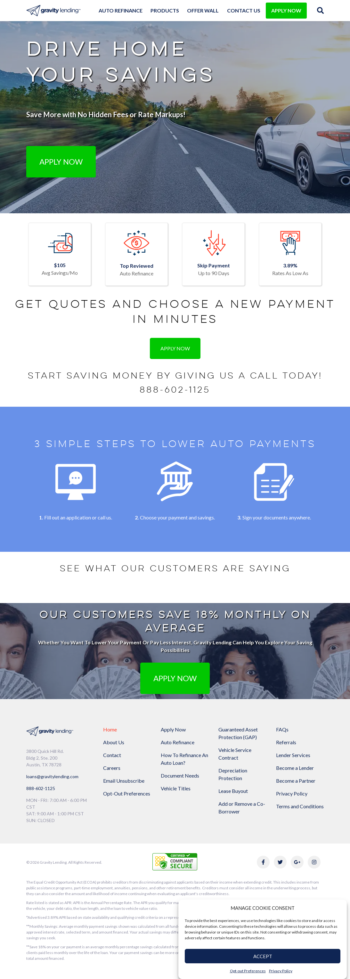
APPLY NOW (286, 10)
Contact (112, 755)
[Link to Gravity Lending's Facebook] (263, 862)
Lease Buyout (233, 791)
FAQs (282, 729)
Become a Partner (295, 781)
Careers (111, 768)
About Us (113, 742)
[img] (320, 10)
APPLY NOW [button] (175, 678)
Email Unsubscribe (123, 781)
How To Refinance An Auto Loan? (184, 759)
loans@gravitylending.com (52, 776)
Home (110, 729)
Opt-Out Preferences (126, 793)
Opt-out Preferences (248, 970)
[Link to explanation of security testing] (174, 861)
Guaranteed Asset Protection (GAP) (238, 733)
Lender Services (293, 755)
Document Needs (180, 775)
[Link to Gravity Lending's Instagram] (314, 862)
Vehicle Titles (176, 788)
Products (165, 10)
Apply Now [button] (61, 161)
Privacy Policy (280, 970)
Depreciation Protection (232, 774)
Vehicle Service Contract (234, 754)
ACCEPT (262, 956)
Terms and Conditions (300, 806)
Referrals (286, 742)
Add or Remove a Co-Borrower (241, 807)
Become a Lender (295, 768)
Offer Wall (203, 10)
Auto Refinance (120, 10)
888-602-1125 (175, 389)
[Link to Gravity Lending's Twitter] (280, 862)
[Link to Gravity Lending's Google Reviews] (297, 862)
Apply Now (173, 729)
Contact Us (243, 10)
